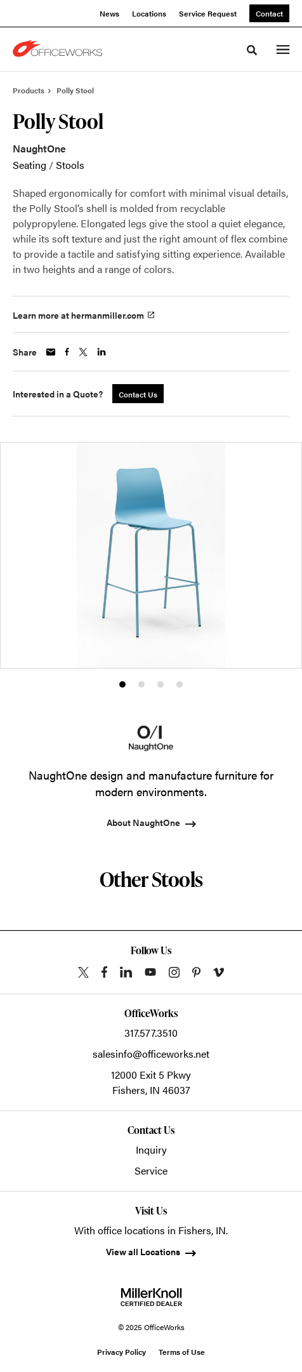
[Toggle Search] (252, 50)
